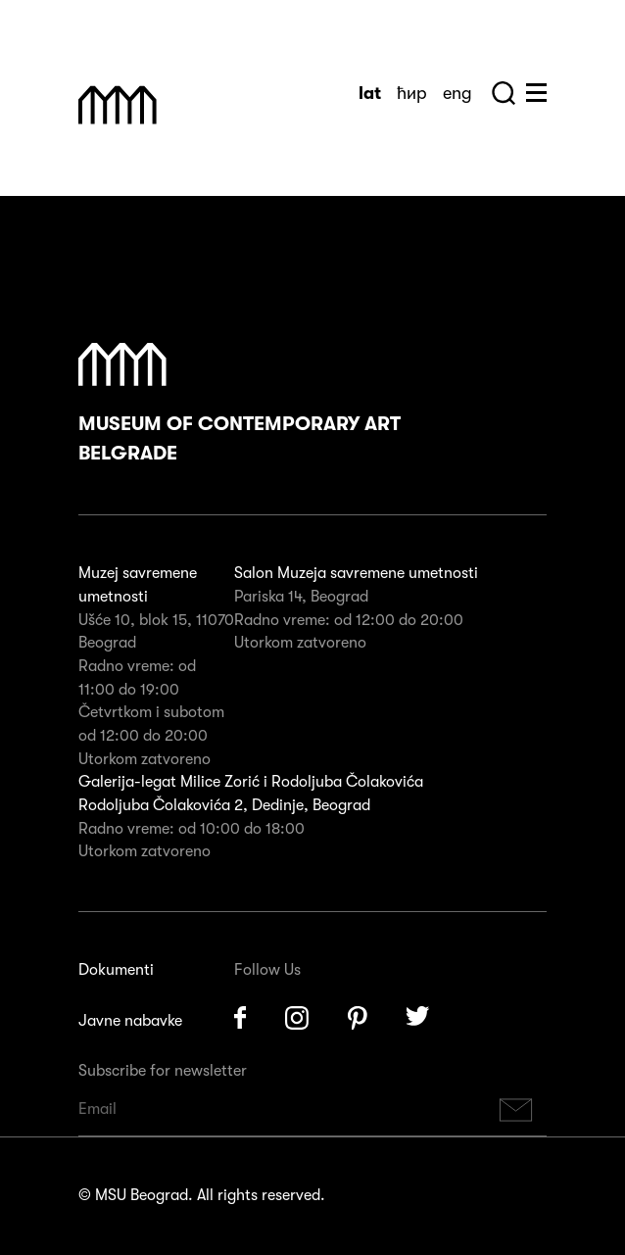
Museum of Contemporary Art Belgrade (239, 403)
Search (503, 93)
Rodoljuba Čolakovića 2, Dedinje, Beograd (224, 805)
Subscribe (516, 1109)
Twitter (418, 1018)
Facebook (240, 1018)
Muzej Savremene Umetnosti (117, 104)
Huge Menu (536, 92)
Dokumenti (116, 970)
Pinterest (357, 1018)
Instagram (297, 1018)
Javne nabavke (130, 1021)
